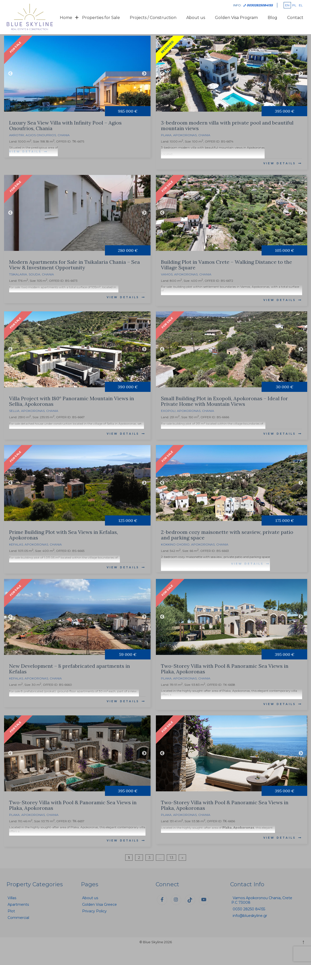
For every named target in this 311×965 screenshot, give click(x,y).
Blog (272, 17)
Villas (12, 898)
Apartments (18, 904)
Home (66, 17)
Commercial (18, 917)
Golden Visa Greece (99, 904)
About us (195, 17)
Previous (10, 73)
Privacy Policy (94, 911)
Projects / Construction (153, 17)
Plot (11, 911)
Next (144, 73)
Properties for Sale (101, 17)
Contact (295, 17)
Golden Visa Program (236, 17)
